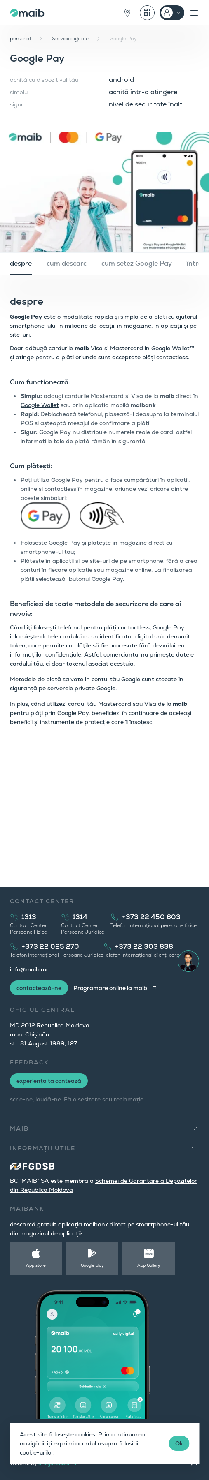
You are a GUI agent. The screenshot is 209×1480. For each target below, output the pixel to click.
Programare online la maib (110, 988)
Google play (92, 1265)
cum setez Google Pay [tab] (136, 263)
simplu (19, 92)
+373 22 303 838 (144, 946)
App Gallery (148, 1265)
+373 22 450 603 (151, 917)
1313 (28, 917)
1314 (80, 917)
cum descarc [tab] (67, 263)
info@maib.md (30, 969)
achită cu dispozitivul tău (44, 79)
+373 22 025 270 (50, 946)
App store (36, 1265)
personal (20, 38)
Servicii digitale (70, 38)
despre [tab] (21, 263)
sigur (16, 104)
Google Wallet (170, 348)
